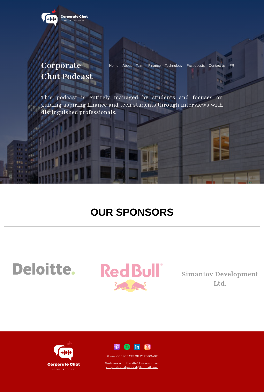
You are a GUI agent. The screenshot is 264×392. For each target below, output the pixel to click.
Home (113, 66)
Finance (154, 66)
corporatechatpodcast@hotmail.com (132, 367)
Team (140, 66)
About (126, 66)
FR (231, 66)
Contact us (217, 66)
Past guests (196, 66)
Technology (173, 66)
